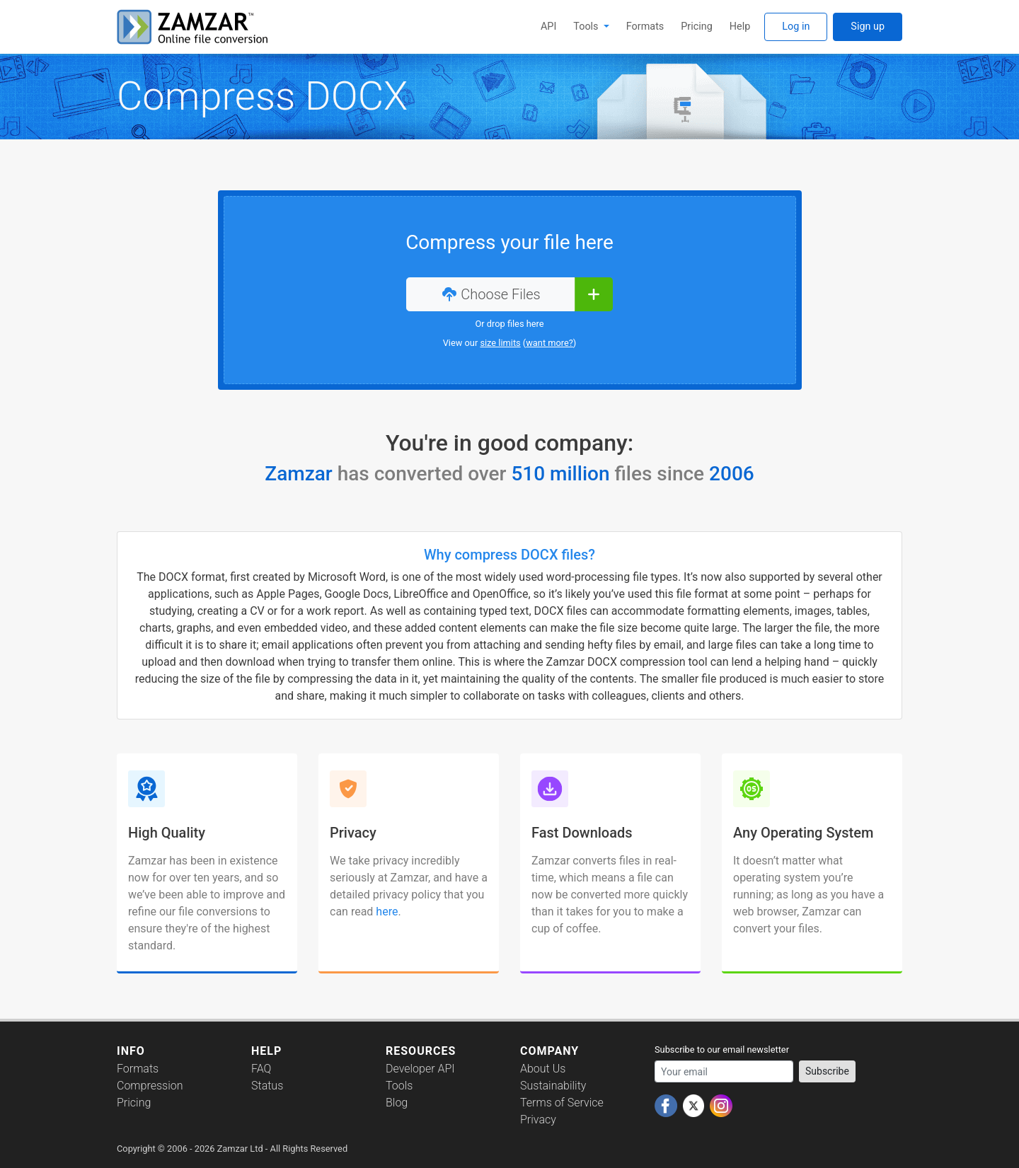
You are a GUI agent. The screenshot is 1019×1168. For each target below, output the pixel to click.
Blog (397, 1102)
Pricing (697, 27)
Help (740, 27)
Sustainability (553, 1085)
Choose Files (490, 294)
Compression (150, 1085)
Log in (796, 27)
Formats (645, 27)
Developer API (420, 1068)
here (387, 911)
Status (267, 1085)
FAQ (261, 1068)
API (548, 27)
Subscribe (827, 1071)
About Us (542, 1068)
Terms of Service (562, 1102)
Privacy (538, 1119)
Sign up (868, 27)
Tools (587, 27)
